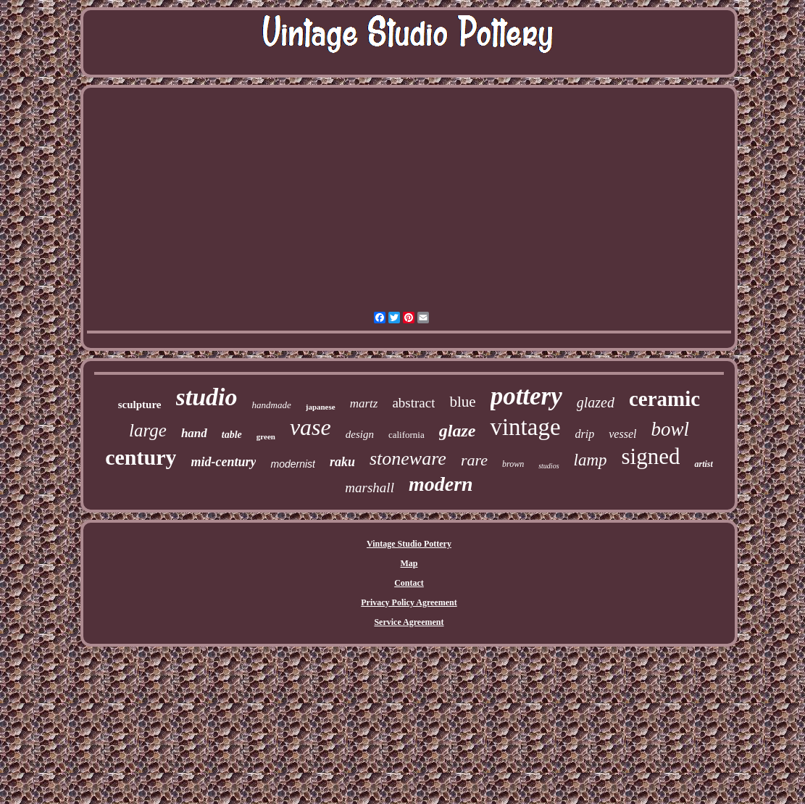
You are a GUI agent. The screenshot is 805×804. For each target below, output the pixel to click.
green (265, 436)
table (232, 434)
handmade (271, 404)
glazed (595, 402)
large (148, 430)
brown (513, 464)
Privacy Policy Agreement (408, 602)
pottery (526, 396)
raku (342, 462)
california (406, 434)
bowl (670, 429)
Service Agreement (408, 622)
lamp (590, 460)
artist (703, 464)
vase (310, 427)
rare (474, 460)
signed (651, 456)
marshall (369, 487)
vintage (525, 427)
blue (462, 401)
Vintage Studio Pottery (409, 544)
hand (194, 433)
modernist (292, 464)
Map (408, 563)
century (140, 457)
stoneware (408, 458)
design (360, 434)
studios (548, 466)
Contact (409, 583)
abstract (413, 402)
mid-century (223, 462)
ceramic (664, 398)
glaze (457, 430)
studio (207, 397)
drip (585, 434)
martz (364, 403)
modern (441, 484)
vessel (622, 434)
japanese (320, 406)
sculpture (140, 404)
